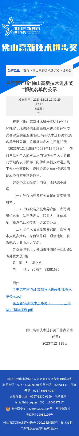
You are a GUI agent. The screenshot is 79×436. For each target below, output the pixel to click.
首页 (26, 70)
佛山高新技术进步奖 (46, 70)
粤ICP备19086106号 (39, 414)
